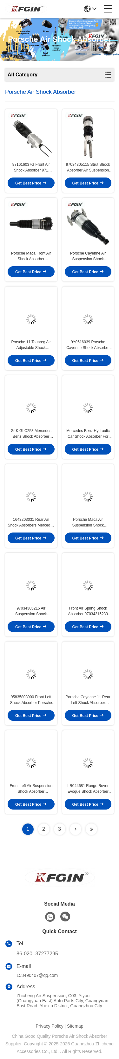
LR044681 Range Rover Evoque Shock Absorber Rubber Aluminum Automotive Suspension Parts (88, 789)
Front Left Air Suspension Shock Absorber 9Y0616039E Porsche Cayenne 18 (31, 789)
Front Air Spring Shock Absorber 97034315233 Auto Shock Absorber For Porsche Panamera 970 (88, 611)
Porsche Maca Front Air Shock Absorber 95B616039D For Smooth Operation (31, 256)
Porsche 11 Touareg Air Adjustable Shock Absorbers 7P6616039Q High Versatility (30, 345)
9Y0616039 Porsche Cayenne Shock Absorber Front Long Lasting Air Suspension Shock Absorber (87, 345)
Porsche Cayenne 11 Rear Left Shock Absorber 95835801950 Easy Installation (88, 700)
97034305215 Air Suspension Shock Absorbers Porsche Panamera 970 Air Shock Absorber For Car (31, 611)
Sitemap (75, 1026)
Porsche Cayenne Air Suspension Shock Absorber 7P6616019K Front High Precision (88, 256)
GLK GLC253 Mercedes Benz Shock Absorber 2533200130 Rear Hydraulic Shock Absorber (31, 434)
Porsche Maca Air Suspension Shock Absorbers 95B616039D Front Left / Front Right (88, 522)
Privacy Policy (49, 1026)
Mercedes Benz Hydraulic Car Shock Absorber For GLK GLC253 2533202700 (87, 434)
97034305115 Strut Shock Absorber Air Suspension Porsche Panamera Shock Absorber (88, 167)
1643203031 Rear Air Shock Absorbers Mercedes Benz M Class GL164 (31, 522)
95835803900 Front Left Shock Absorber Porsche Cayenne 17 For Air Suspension (31, 700)
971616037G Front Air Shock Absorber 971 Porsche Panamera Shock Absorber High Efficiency (31, 167)
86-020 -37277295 (37, 953)
